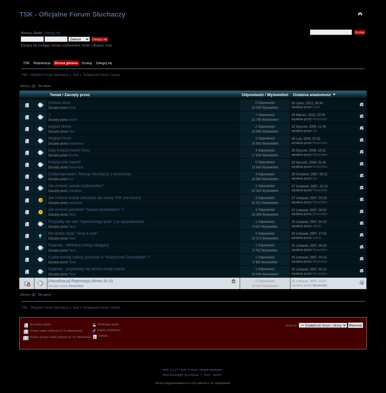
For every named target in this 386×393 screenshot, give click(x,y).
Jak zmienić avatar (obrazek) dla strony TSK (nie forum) (94, 198)
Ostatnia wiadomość (314, 94)
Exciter (74, 155)
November (320, 119)
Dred (72, 107)
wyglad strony (59, 126)
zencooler (76, 202)
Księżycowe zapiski (64, 162)
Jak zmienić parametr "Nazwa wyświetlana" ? (86, 209)
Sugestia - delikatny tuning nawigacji (78, 245)
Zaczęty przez (77, 94)
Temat (55, 94)
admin (73, 119)
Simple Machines (210, 369)
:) (49, 115)
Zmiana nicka (59, 103)
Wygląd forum (59, 138)
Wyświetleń (277, 94)
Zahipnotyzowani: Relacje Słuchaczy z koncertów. (89, 174)
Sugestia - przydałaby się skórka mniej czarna (86, 269)
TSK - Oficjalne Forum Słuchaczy (72, 14)
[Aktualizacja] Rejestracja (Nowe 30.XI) (80, 281)
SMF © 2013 (189, 369)
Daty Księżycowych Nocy (69, 150)
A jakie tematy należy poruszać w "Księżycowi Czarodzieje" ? (99, 257)
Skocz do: (291, 325)
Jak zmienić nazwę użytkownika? (75, 186)
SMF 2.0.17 (170, 369)
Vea (71, 131)
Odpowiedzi (253, 94)
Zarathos (75, 190)
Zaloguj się (52, 33)
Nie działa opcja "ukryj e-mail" (73, 233)
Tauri (72, 214)
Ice (315, 131)
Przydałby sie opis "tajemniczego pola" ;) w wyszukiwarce (96, 222)
